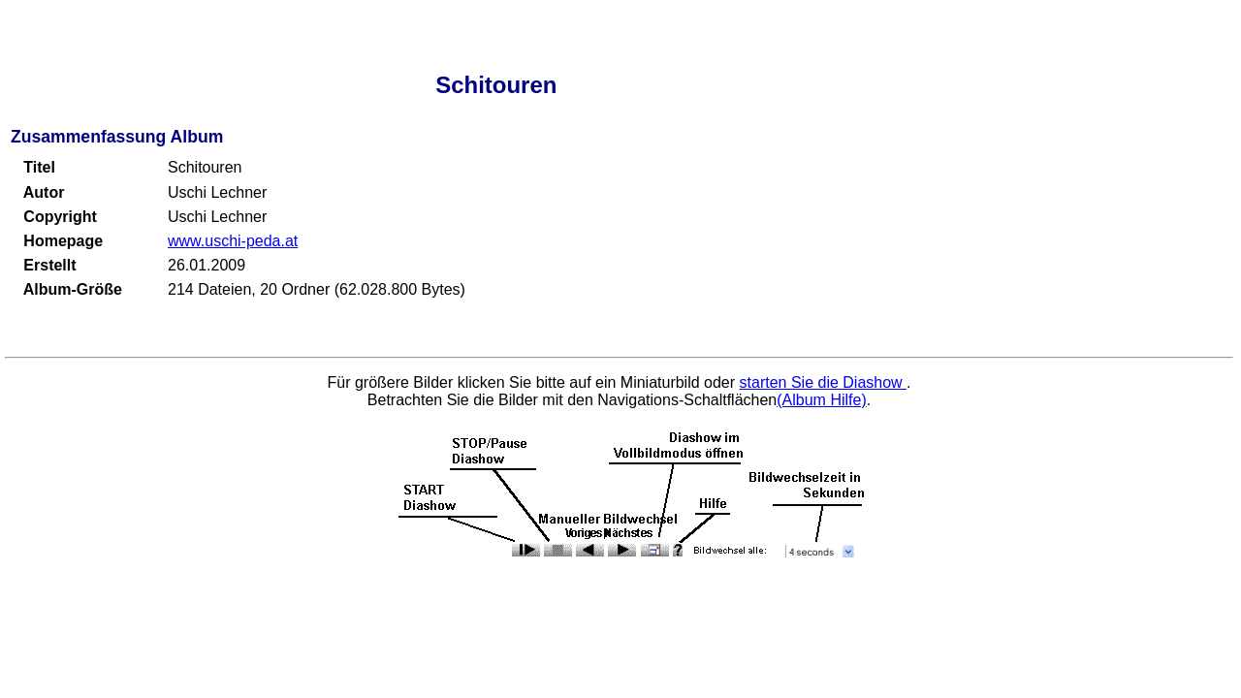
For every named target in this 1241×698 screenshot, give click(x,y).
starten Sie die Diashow (823, 382)
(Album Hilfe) (821, 400)
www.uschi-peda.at (233, 241)
